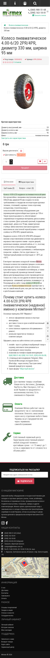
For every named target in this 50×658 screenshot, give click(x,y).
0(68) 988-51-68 (15, 355)
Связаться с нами (7, 639)
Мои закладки (6, 630)
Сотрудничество (7, 615)
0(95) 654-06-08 (40, 355)
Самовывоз (5, 596)
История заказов (7, 627)
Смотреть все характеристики (13, 138)
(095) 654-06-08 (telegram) (12, 541)
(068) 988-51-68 (37, 9)
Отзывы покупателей (9, 607)
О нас (3, 587)
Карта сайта (5, 644)
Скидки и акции (7, 610)
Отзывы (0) (8, 188)
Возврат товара (7, 642)
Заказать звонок (39, 15)
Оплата (4, 598)
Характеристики (26, 182)
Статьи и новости (7, 613)
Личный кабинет (7, 625)
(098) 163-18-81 (37, 12)
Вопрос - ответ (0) (26, 188)
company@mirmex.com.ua (11, 546)
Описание (8, 182)
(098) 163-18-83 (8, 538)
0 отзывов (17, 62)
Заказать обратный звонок (12, 544)
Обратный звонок (27, 369)
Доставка (4, 590)
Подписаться (24, 481)
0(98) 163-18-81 (27, 355)
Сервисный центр (7, 647)
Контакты (4, 593)
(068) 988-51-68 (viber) (11, 533)
